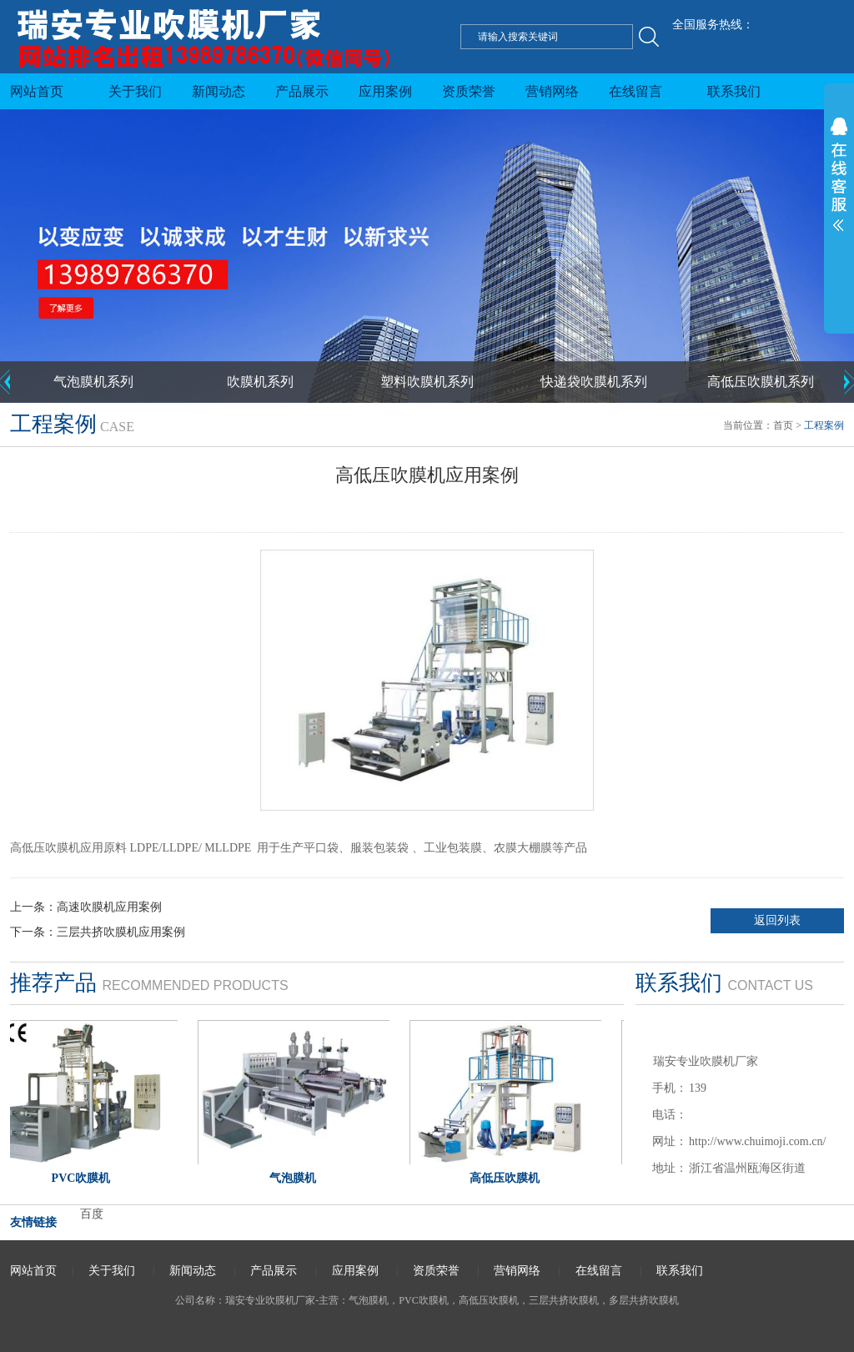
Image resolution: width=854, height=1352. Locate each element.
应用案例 (385, 91)
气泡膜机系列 (93, 381)
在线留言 (635, 91)
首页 (783, 425)
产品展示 (302, 91)
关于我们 (135, 91)
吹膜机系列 (260, 381)
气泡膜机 (369, 1300)
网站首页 (36, 91)
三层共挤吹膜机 (564, 1300)
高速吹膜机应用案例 (109, 907)
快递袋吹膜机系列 (593, 381)
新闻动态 (218, 91)
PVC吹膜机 (423, 1300)
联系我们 (734, 91)
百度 (91, 1214)
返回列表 (777, 920)
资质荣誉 (468, 91)
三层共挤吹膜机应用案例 (121, 932)
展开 (839, 249)
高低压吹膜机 (489, 1300)
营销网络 (552, 91)
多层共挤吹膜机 (644, 1300)
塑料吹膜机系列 (427, 381)
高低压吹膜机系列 (760, 381)
